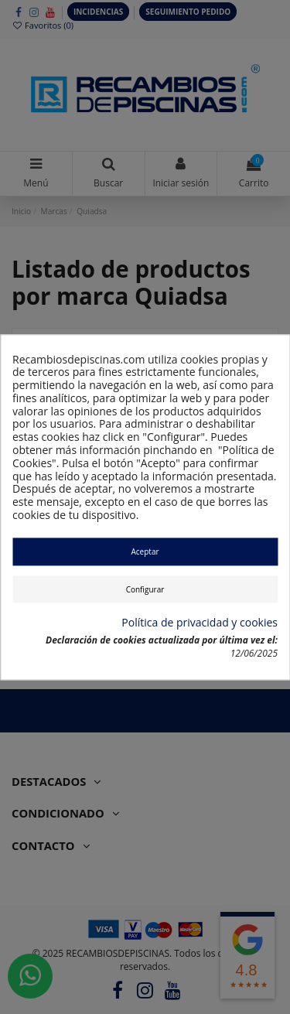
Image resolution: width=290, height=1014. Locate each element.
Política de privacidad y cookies (199, 623)
